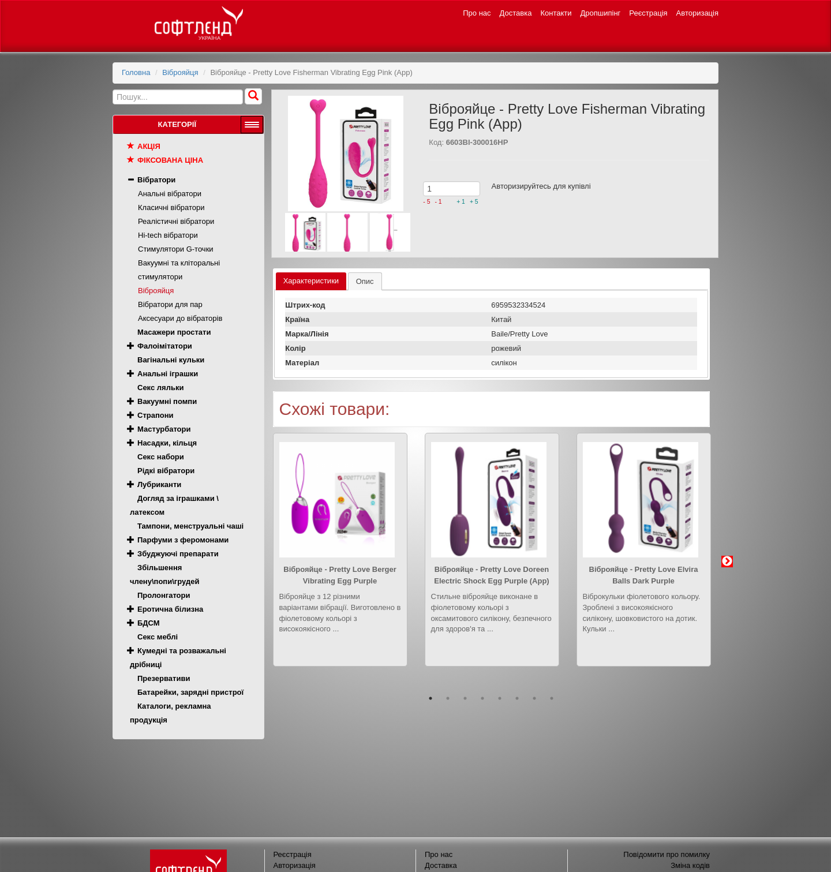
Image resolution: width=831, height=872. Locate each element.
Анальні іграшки (167, 373)
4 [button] (482, 698)
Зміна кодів (690, 865)
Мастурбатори (163, 429)
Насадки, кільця (167, 443)
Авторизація (697, 13)
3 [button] (465, 698)
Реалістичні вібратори (176, 221)
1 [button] (430, 698)
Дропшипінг (601, 13)
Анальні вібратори (169, 193)
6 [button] (517, 698)
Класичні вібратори (171, 207)
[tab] (311, 281)
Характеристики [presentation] (311, 280)
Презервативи (163, 678)
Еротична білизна (170, 609)
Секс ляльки (160, 387)
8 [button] (551, 698)
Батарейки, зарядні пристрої (190, 692)
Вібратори (156, 179)
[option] (340, 558)
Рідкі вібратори (165, 470)
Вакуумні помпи (167, 401)
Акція (148, 146)
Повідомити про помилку (666, 854)
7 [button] (534, 698)
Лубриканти (159, 484)
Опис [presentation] (365, 281)
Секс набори (160, 456)
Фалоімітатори (164, 346)
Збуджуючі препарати (178, 553)
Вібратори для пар (170, 304)
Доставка (516, 13)
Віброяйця (180, 72)
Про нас (477, 13)
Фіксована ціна (170, 160)
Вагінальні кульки (170, 359)
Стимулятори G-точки (176, 249)
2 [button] (448, 698)
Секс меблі (157, 637)
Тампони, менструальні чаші (190, 526)
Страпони (155, 415)
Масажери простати (174, 332)
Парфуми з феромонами (183, 540)
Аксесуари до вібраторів (180, 318)
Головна (136, 72)
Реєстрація (648, 13)
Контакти (555, 13)
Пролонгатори (163, 595)
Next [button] (727, 561)
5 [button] (500, 698)
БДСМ (148, 623)
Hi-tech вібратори (168, 235)
